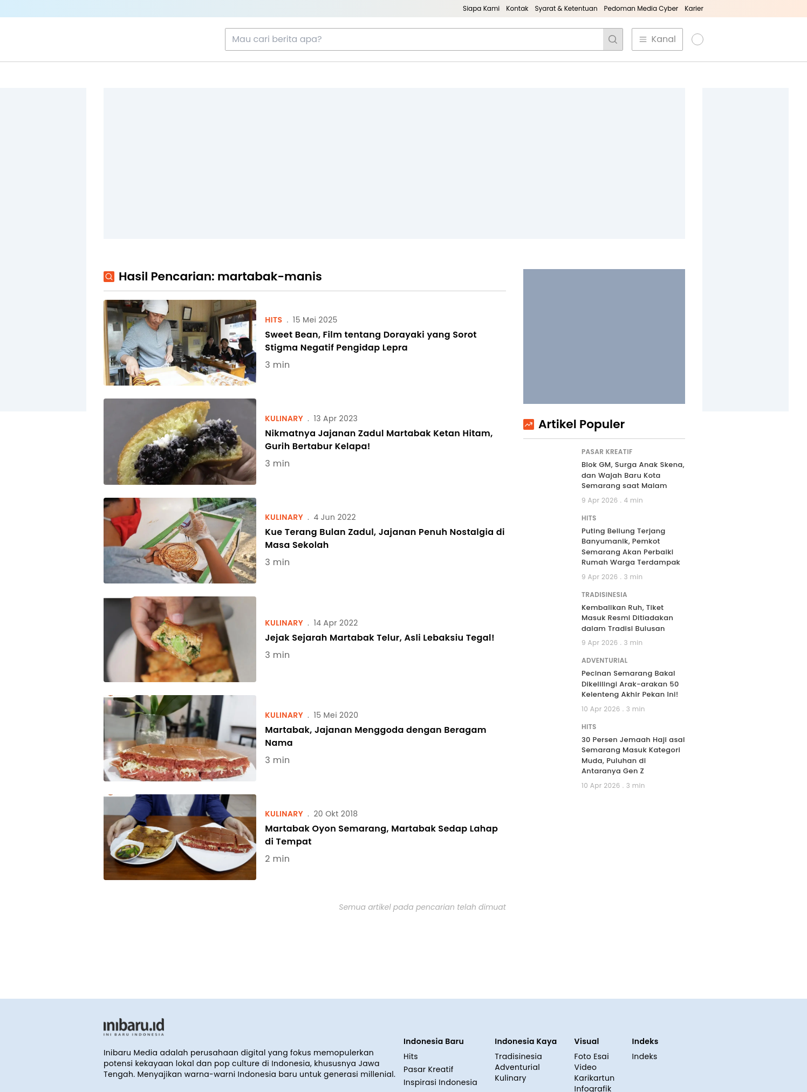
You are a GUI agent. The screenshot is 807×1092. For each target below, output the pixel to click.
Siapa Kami (481, 8)
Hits (411, 988)
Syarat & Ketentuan (566, 8)
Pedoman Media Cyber (641, 8)
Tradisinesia (518, 988)
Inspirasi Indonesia (440, 1014)
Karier (694, 8)
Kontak (517, 8)
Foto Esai (592, 988)
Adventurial (517, 999)
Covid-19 (421, 1027)
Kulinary (510, 1010)
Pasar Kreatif (429, 1001)
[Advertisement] (394, 163)
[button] (692, 39)
